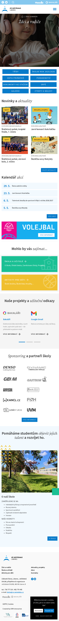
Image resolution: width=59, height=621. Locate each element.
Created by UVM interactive (12, 609)
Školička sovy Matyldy (19, 208)
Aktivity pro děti (15, 280)
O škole (8, 265)
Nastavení (38, 611)
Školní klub (20, 283)
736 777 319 (9, 589)
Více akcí (52, 216)
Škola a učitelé (14, 261)
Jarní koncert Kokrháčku (21, 193)
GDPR (5, 604)
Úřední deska (16, 265)
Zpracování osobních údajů (46, 616)
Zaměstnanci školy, (30, 265)
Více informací (10, 334)
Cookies (37, 616)
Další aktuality (49, 170)
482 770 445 (18, 589)
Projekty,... (42, 265)
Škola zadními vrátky (19, 186)
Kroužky (29, 283)
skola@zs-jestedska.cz (15, 592)
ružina (13, 283)
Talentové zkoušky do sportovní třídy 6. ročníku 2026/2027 (32, 200)
